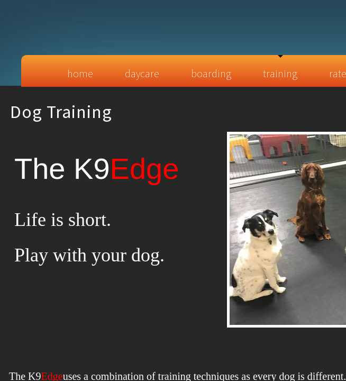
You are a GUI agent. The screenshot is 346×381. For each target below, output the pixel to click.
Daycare (142, 73)
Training (280, 73)
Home (80, 73)
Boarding (211, 73)
